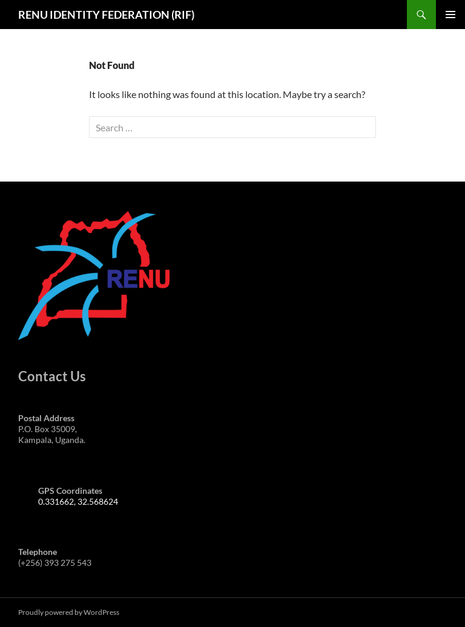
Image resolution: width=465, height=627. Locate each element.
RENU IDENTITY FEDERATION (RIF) (106, 14)
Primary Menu (450, 14)
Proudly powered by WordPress (68, 612)
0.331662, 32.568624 (78, 501)
